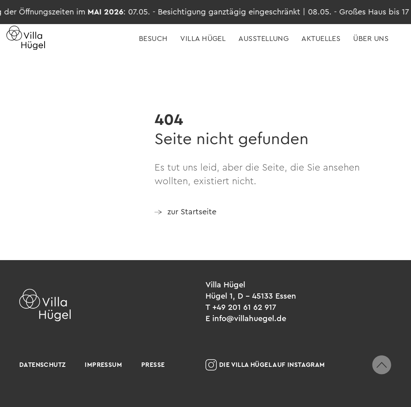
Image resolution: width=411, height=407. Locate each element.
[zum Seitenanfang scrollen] (382, 365)
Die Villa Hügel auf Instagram (265, 364)
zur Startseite (191, 212)
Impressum (103, 364)
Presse (153, 364)
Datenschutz (42, 364)
